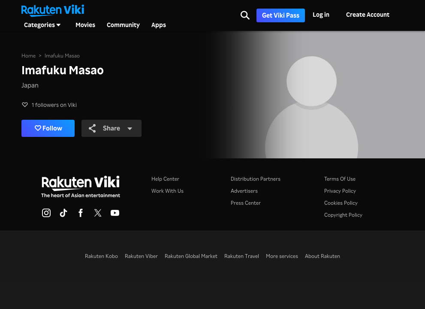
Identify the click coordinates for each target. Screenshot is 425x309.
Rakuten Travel (241, 256)
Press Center (246, 203)
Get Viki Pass (280, 15)
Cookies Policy (341, 203)
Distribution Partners (255, 179)
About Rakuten (322, 256)
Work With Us (167, 191)
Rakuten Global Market (191, 256)
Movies (85, 24)
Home (28, 55)
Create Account (367, 14)
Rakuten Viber (141, 256)
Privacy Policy (340, 191)
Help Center (165, 179)
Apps (158, 24)
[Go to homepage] (52, 10)
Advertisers (244, 191)
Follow (49, 128)
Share (111, 128)
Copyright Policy (343, 215)
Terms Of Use (340, 179)
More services (282, 256)
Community (123, 24)
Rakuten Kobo (101, 256)
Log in (321, 14)
